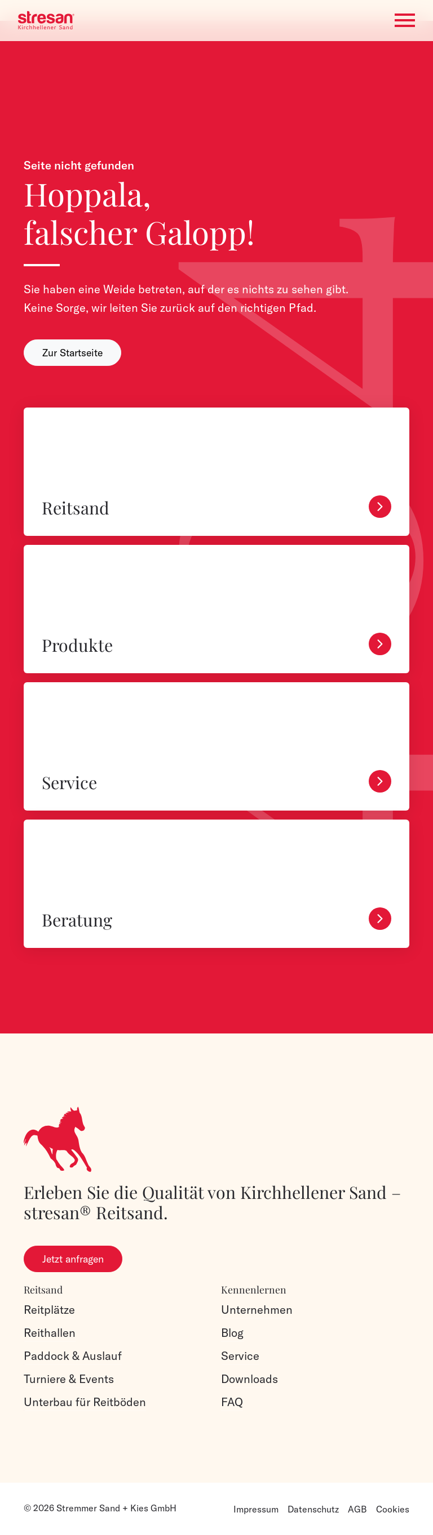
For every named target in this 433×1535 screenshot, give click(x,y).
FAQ (232, 1402)
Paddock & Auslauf (73, 1356)
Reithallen (50, 1333)
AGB (357, 1509)
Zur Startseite (72, 352)
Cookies (392, 1509)
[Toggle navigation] (405, 21)
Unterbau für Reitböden (85, 1402)
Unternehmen (257, 1310)
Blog (232, 1333)
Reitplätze (49, 1310)
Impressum (256, 1509)
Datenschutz (313, 1509)
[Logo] (46, 20)
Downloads (249, 1379)
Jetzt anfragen (73, 1258)
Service (240, 1356)
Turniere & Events (69, 1379)
